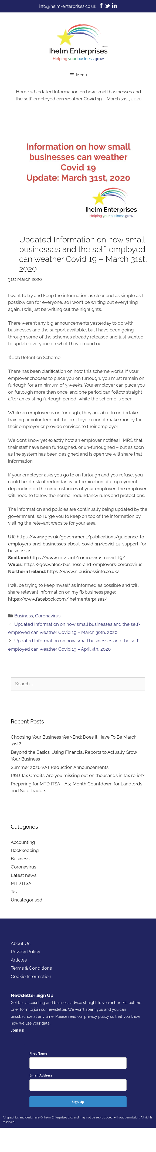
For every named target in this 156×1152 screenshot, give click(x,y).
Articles (19, 960)
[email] (78, 1085)
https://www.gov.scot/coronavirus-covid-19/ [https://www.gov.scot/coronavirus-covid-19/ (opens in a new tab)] (77, 557)
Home (22, 91)
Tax (14, 891)
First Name (38, 1053)
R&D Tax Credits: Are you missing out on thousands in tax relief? (77, 775)
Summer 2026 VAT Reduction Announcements (59, 767)
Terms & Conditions (31, 968)
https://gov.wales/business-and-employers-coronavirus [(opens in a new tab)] (83, 564)
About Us (20, 943)
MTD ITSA (21, 883)
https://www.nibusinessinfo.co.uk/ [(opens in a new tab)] (83, 571)
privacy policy (96, 1016)
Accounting (23, 842)
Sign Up (78, 1102)
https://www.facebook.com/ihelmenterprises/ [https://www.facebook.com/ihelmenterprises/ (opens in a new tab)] (57, 599)
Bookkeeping (25, 850)
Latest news (23, 875)
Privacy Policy (25, 951)
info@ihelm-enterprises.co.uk (67, 6)
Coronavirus (47, 615)
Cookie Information (31, 976)
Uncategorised (26, 900)
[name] (78, 1063)
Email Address (40, 1075)
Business (23, 615)
